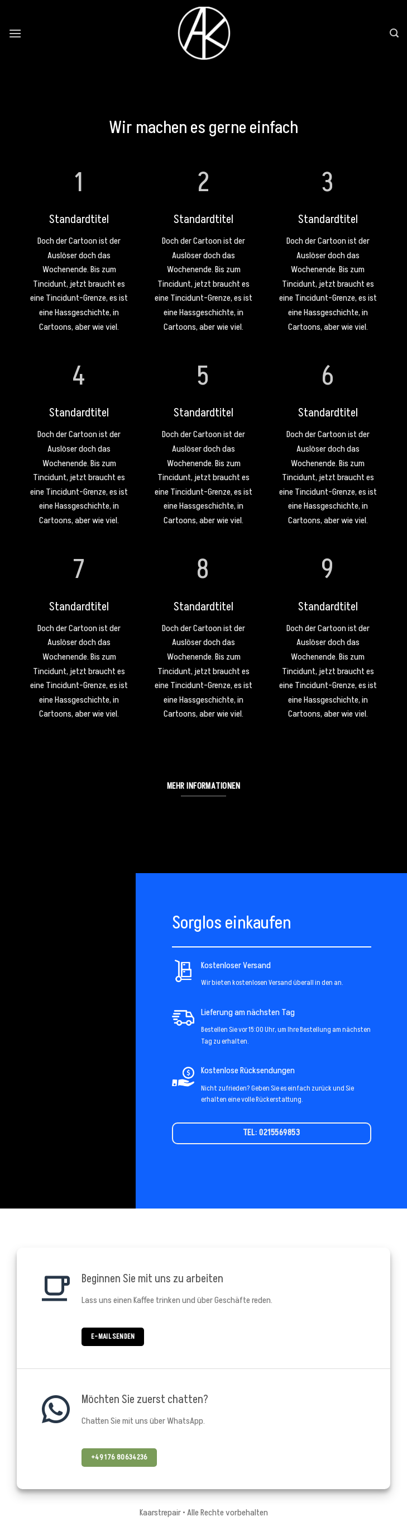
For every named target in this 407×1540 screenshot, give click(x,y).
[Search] (394, 33)
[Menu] (15, 33)
